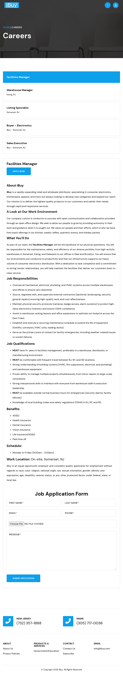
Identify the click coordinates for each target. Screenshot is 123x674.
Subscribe (68, 653)
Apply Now (19, 171)
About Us (8, 648)
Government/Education (46, 650)
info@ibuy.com (102, 648)
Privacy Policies (11, 653)
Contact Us (69, 648)
